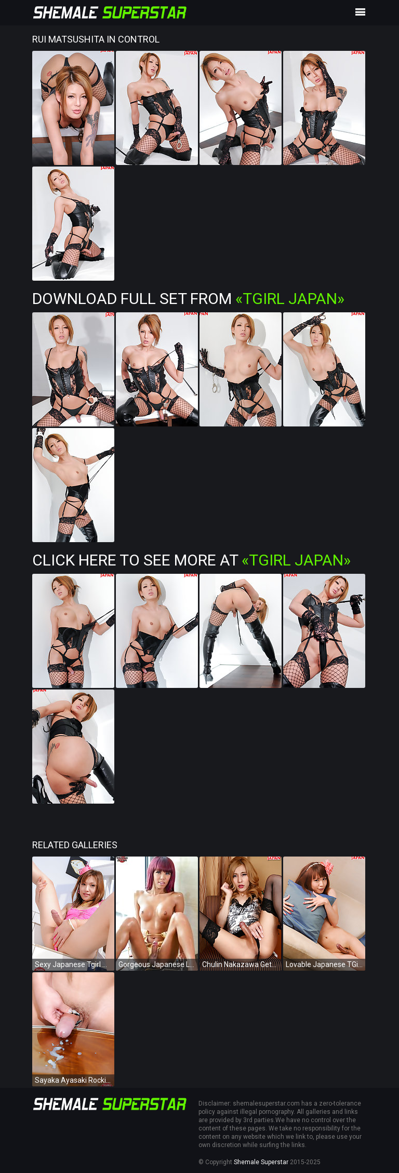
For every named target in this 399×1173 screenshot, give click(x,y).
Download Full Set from (188, 298)
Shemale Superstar (261, 1162)
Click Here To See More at (191, 560)
